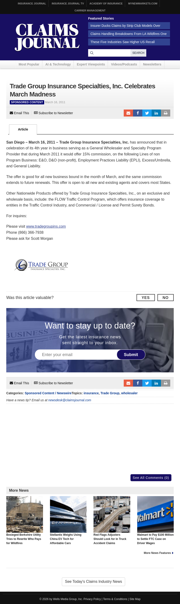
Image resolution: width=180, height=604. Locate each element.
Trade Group (109, 393)
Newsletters (152, 64)
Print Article (165, 113)
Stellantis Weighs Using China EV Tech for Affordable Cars (68, 520)
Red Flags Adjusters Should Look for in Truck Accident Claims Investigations (111, 522)
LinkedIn (156, 113)
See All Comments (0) (151, 478)
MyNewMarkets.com (142, 3)
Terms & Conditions (115, 599)
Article (23, 129)
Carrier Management (89, 10)
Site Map (135, 599)
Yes (146, 298)
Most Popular (29, 64)
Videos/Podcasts (124, 64)
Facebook (137, 113)
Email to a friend (128, 113)
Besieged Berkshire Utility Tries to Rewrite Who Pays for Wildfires (24, 520)
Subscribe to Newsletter (53, 113)
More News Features (157, 553)
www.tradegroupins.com (46, 226)
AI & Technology (58, 64)
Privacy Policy (92, 599)
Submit (131, 354)
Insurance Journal (32, 3)
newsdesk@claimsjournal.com (69, 400)
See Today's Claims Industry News (93, 581)
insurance (91, 393)
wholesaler (129, 393)
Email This (19, 113)
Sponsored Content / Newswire (48, 393)
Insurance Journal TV (68, 3)
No (166, 298)
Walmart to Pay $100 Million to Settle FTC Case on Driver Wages (155, 520)
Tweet (147, 113)
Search (138, 53)
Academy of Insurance (106, 3)
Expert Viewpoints (91, 64)
